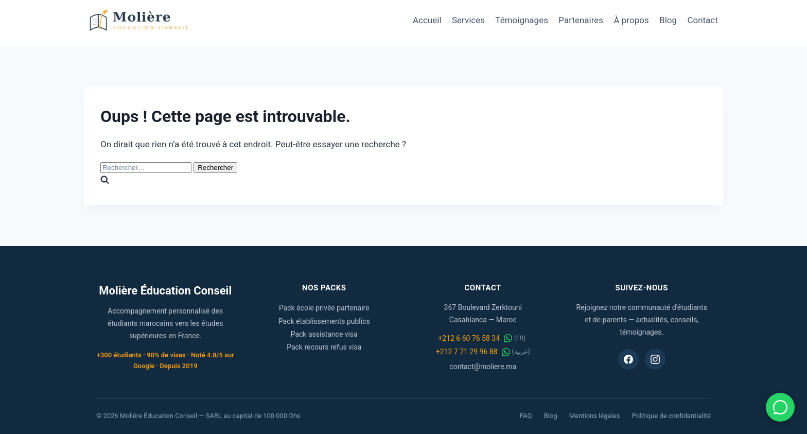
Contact (702, 20)
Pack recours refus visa (324, 347)
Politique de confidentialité (671, 416)
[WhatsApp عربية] (506, 352)
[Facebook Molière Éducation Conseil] (628, 359)
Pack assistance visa (324, 334)
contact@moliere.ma (482, 366)
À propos (631, 20)
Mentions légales (594, 416)
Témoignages (521, 20)
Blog (668, 20)
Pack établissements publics (324, 321)
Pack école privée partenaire (324, 308)
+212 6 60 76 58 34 (469, 338)
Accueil (427, 20)
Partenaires (580, 20)
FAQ (526, 416)
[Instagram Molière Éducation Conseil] (655, 359)
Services (468, 20)
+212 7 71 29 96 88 (467, 352)
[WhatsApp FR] (508, 338)
